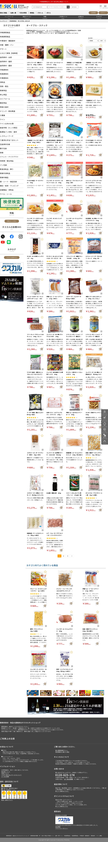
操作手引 (104, 437)
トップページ (9, 17)
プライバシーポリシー (61, 828)
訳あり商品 (3, 13)
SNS (12, 229)
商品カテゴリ (27, 17)
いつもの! (104, 431)
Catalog (12, 251)
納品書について (5, 772)
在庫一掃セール (59, 835)
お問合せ (81, 17)
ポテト (49, 13)
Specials (11, 215)
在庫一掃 (13, 13)
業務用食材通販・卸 (35, 835)
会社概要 (57, 827)
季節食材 (93, 835)
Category (11, 27)
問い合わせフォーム (61, 772)
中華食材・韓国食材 (84, 835)
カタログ (99, 17)
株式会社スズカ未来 (61, 815)
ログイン (103, 12)
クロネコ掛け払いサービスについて (11, 775)
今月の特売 (23, 13)
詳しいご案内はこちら (61, 806)
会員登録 (93, 12)
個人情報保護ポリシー (61, 750)
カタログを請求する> (11, 257)
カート (105, 419)
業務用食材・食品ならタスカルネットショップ (17, 835)
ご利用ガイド (63, 17)
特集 (45, 17)
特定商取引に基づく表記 (62, 752)
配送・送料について (7, 800)
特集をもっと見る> (11, 221)
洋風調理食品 (12, 21)
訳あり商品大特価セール (48, 835)
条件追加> (74, 7)
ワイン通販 (99, 835)
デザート (40, 13)
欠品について (5, 773)
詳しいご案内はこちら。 (62, 791)
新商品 (32, 13)
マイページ (105, 413)
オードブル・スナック (24, 21)
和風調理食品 (75, 835)
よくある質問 (5, 776)
